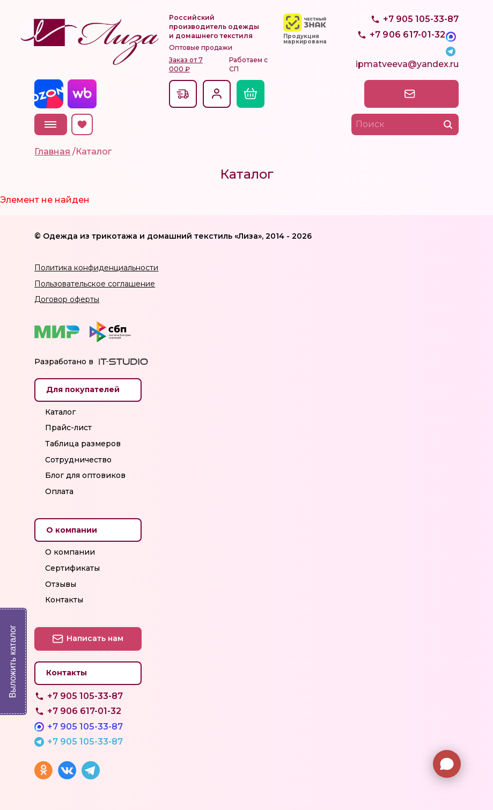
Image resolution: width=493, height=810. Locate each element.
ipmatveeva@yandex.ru (407, 67)
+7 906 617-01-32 (84, 711)
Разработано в (63, 361)
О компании (70, 552)
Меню (51, 124)
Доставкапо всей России (183, 93)
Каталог (60, 412)
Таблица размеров (83, 443)
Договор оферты (66, 299)
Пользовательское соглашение (94, 284)
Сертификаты (72, 568)
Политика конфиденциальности (96, 268)
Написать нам (412, 93)
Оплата (59, 491)
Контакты (64, 600)
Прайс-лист (68, 427)
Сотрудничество (78, 460)
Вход (216, 93)
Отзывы (60, 584)
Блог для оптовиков (85, 475)
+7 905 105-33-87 (421, 43)
